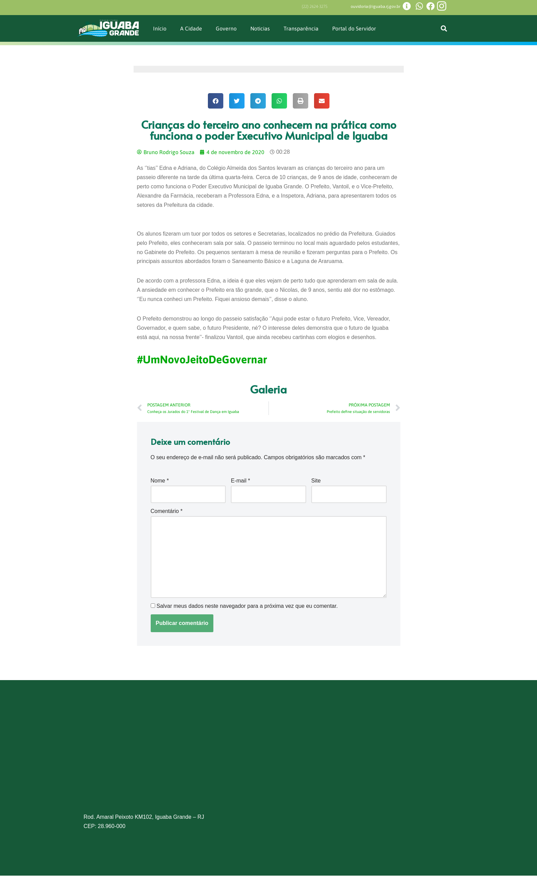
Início (159, 28)
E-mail (240, 482)
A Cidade (191, 28)
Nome (160, 482)
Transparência (301, 28)
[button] (443, 28)
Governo (226, 28)
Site (316, 482)
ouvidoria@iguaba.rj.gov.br (375, 6)
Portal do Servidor (354, 28)
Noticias (260, 28)
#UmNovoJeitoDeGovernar (202, 360)
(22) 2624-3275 (314, 6)
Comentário (167, 512)
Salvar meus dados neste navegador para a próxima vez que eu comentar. (247, 608)
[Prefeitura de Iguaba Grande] (268, 761)
